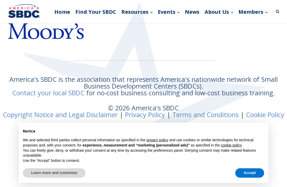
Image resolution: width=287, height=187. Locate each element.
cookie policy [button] (231, 145)
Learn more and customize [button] (54, 173)
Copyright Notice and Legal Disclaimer (60, 114)
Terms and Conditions (205, 114)
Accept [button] (250, 173)
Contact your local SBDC (48, 92)
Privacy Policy (145, 114)
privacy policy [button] (157, 140)
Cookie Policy (265, 114)
